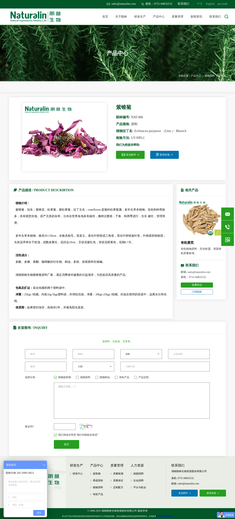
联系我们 (183, 3)
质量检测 (118, 473)
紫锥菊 (222, 75)
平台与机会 (139, 487)
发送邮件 (130, 154)
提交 (66, 444)
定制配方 (118, 487)
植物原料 (210, 75)
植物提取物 (62, 377)
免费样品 (197, 285)
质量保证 (118, 480)
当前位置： (184, 75)
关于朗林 (121, 16)
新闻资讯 (196, 16)
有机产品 (122, 377)
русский (222, 3)
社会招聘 (138, 480)
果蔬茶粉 (98, 480)
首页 (105, 16)
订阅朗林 (197, 291)
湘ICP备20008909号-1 (164, 516)
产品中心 (158, 16)
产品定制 (141, 377)
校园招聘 (138, 473)
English (210, 3)
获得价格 (164, 154)
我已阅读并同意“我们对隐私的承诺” (76, 435)
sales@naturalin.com (121, 3)
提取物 (97, 473)
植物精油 (102, 377)
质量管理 (177, 16)
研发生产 (140, 16)
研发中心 (78, 473)
